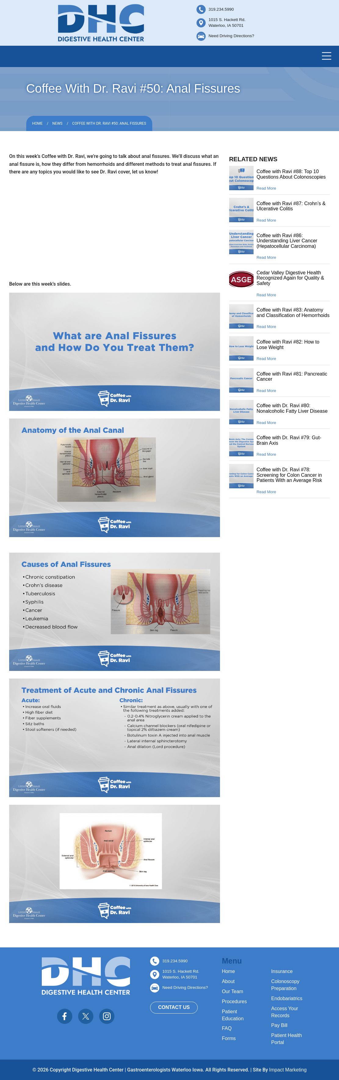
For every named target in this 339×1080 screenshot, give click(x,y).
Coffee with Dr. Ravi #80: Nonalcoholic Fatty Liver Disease (292, 408)
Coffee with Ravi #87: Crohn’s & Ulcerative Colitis (291, 206)
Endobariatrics (286, 998)
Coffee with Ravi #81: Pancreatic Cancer (292, 376)
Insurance (282, 971)
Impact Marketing (288, 1069)
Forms (229, 1038)
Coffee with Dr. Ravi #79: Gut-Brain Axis (289, 440)
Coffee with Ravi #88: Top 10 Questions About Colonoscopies (291, 174)
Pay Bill (279, 1025)
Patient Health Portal (286, 1039)
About (228, 981)
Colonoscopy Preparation (285, 985)
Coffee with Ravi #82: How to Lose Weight (288, 344)
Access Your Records (284, 1012)
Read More (266, 188)
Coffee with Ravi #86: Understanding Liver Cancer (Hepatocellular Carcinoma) (287, 241)
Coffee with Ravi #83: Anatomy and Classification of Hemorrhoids (293, 312)
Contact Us (174, 1007)
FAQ (227, 1028)
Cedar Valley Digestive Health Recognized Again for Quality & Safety (290, 278)
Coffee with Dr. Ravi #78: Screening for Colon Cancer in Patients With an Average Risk (289, 475)
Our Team (232, 991)
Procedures (234, 1001)
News (57, 123)
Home (37, 123)
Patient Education (232, 1015)
